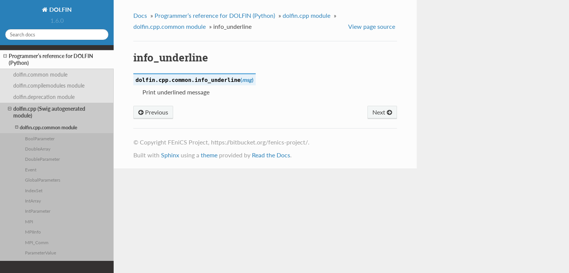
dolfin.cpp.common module (46, 127)
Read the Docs (271, 154)
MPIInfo (33, 231)
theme (209, 154)
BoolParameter (40, 138)
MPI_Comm (36, 242)
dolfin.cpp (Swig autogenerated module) (46, 112)
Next (382, 112)
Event (30, 169)
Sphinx (170, 154)
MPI (29, 221)
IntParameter (37, 210)
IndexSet (33, 190)
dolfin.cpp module (306, 15)
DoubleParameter (42, 159)
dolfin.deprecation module (44, 97)
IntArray (33, 200)
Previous (153, 112)
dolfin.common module (40, 74)
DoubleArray (37, 148)
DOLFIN (60, 9)
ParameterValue (40, 252)
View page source (371, 26)
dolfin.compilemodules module (48, 85)
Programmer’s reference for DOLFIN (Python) (48, 59)
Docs (140, 15)
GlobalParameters (42, 179)
